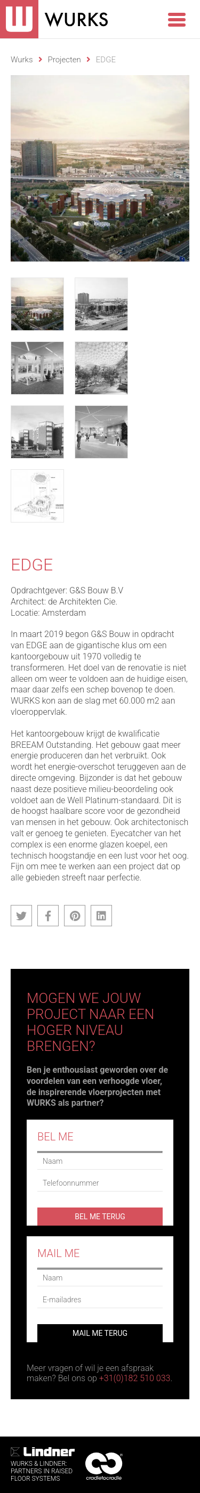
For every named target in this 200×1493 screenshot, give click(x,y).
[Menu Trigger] (176, 18)
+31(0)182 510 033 (135, 1378)
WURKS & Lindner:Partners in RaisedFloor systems (43, 1464)
